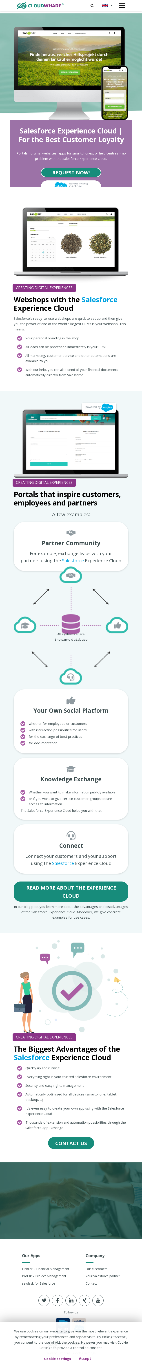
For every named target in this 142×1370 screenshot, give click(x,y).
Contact (91, 1283)
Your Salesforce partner (103, 1276)
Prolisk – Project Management (44, 1276)
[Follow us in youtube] (98, 1300)
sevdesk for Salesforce (38, 1283)
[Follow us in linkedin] (71, 1300)
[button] (106, 6)
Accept (85, 1358)
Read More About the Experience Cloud (71, 891)
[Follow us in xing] (84, 1300)
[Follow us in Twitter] (44, 1300)
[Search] (92, 6)
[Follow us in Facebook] (57, 1300)
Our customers (96, 1269)
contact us (71, 1143)
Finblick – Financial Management (45, 1269)
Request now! (71, 172)
